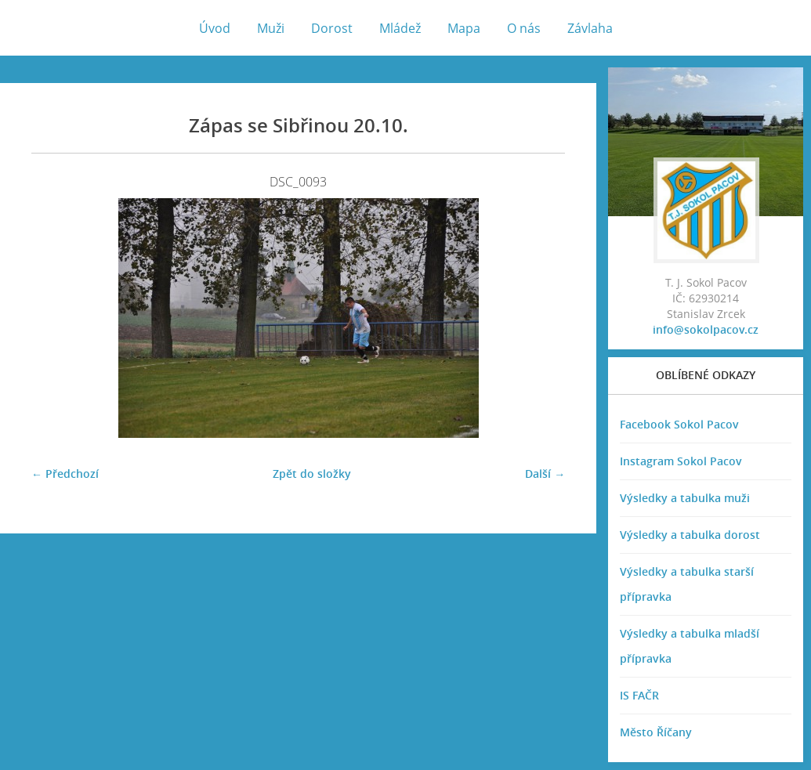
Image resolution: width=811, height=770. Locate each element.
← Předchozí (65, 473)
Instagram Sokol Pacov (681, 461)
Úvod (214, 28)
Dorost (332, 28)
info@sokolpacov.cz (706, 329)
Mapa (463, 28)
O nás (524, 28)
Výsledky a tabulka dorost (690, 534)
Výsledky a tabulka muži (685, 497)
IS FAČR (639, 695)
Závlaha (590, 28)
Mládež (400, 28)
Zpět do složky (312, 473)
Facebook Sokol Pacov (679, 424)
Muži (270, 28)
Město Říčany (656, 732)
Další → (545, 473)
